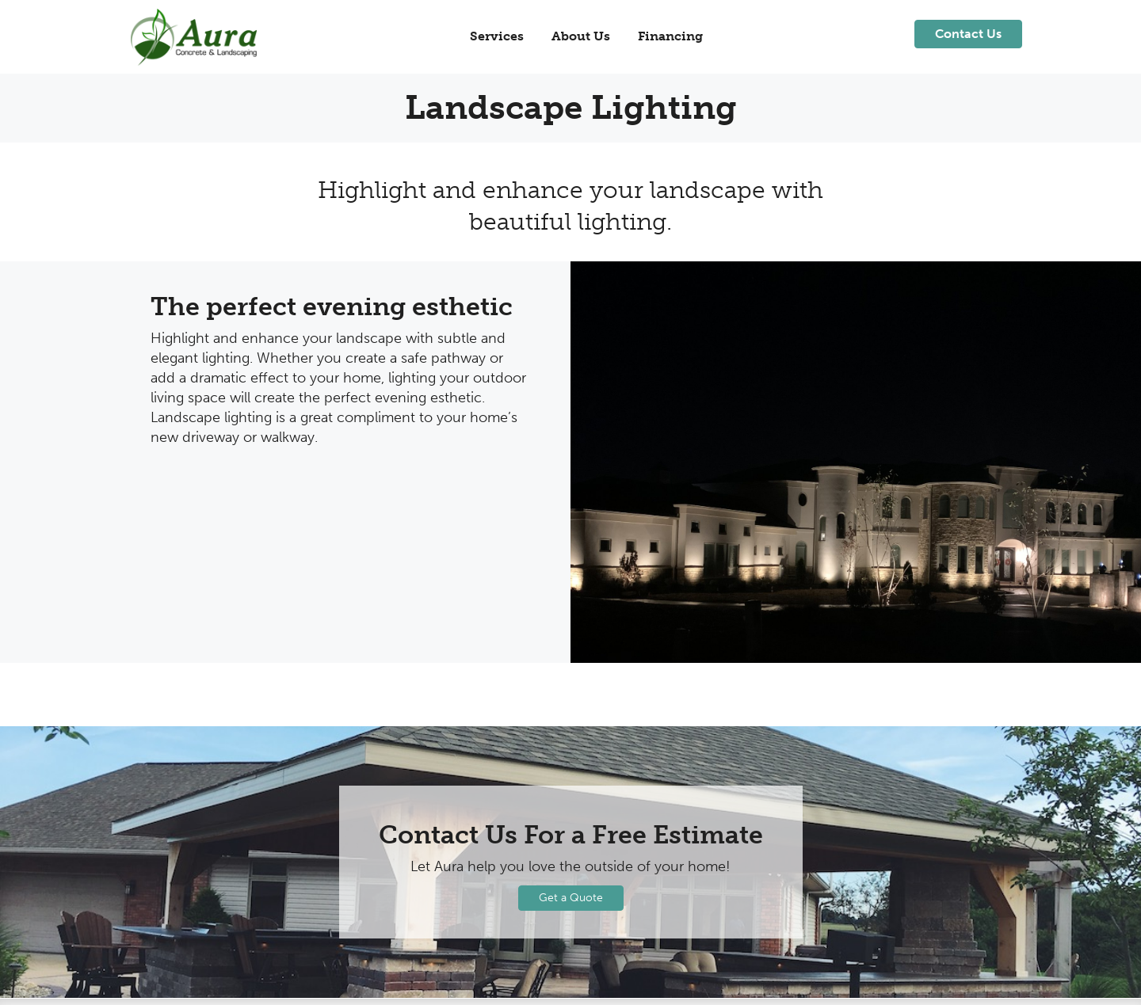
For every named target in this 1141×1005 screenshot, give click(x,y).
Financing (670, 36)
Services (497, 36)
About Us (580, 36)
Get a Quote (571, 897)
